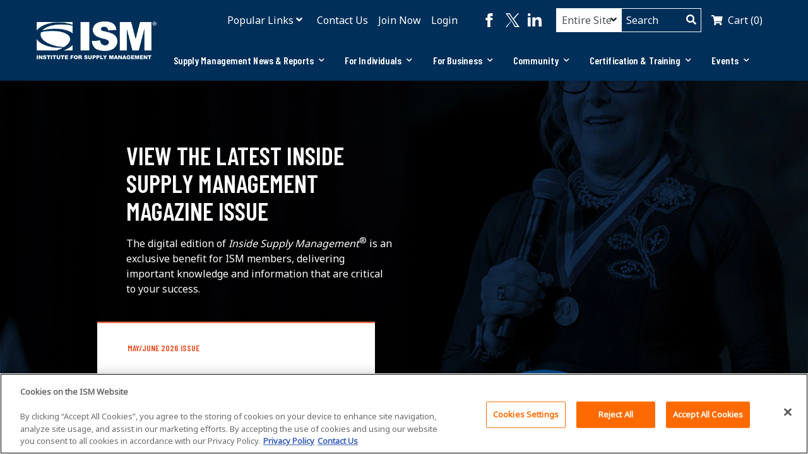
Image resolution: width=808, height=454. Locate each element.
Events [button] (730, 60)
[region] (404, 413)
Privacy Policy (288, 440)
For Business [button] (463, 60)
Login (444, 20)
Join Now (399, 20)
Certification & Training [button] (641, 60)
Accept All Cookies (708, 414)
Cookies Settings (526, 414)
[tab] (249, 60)
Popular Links (260, 20)
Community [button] (541, 60)
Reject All (615, 414)
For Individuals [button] (379, 60)
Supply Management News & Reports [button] (249, 60)
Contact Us (342, 20)
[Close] (788, 412)
